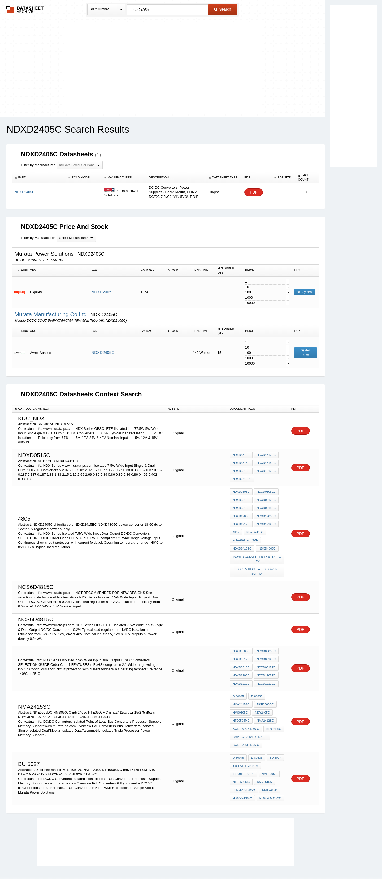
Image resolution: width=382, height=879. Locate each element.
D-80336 (256, 682)
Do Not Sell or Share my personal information (188, 861)
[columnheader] (39, 177)
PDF (253, 192)
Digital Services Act (242, 861)
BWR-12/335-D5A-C (246, 725)
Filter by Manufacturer (38, 165)
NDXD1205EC (265, 513)
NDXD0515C (241, 471)
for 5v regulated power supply (257, 563)
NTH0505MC (241, 758)
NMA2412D (269, 765)
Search (222, 9)
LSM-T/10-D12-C (244, 765)
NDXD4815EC (265, 463)
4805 (236, 527)
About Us (290, 861)
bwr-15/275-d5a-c (246, 710)
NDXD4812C (241, 456)
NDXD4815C (241, 463)
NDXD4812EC (265, 456)
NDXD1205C (241, 513)
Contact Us (270, 861)
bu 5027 (274, 736)
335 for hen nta (245, 743)
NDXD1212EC (265, 471)
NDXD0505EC (265, 491)
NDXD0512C (241, 498)
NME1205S (268, 751)
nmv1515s (263, 758)
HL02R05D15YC (269, 772)
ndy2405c (261, 696)
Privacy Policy (138, 861)
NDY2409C (273, 710)
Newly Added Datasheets (104, 861)
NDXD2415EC (242, 541)
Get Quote (305, 353)
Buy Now (304, 292)
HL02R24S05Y (242, 772)
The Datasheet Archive (25, 9)
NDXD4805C (266, 541)
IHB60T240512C (243, 751)
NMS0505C (240, 696)
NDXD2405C (102, 292)
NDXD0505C (241, 491)
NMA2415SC (241, 689)
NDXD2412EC (242, 478)
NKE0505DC (264, 689)
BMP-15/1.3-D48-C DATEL (250, 717)
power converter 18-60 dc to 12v (257, 551)
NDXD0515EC (265, 506)
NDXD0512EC (265, 498)
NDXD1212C (241, 520)
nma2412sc (264, 703)
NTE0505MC (241, 703)
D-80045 (238, 682)
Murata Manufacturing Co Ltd (51, 314)
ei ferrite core (245, 534)
